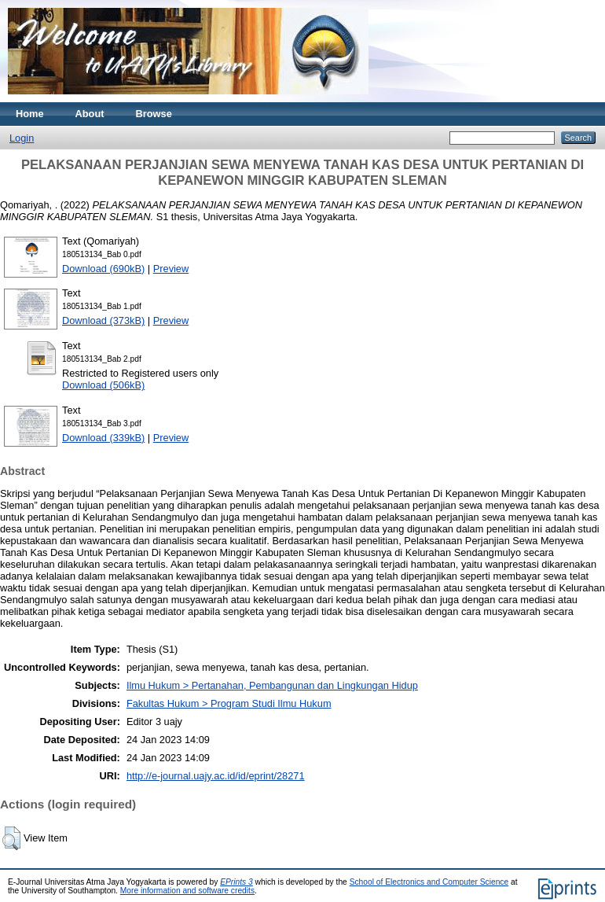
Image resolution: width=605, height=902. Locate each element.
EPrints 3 (236, 882)
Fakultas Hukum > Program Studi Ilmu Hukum (229, 703)
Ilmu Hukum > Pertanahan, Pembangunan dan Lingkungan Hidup (272, 685)
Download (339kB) (103, 438)
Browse (154, 114)
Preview (171, 268)
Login (21, 138)
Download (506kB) (103, 385)
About (89, 114)
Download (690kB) (103, 268)
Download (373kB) (103, 320)
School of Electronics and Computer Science (429, 882)
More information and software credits (187, 890)
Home (30, 114)
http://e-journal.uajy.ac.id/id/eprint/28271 (215, 776)
